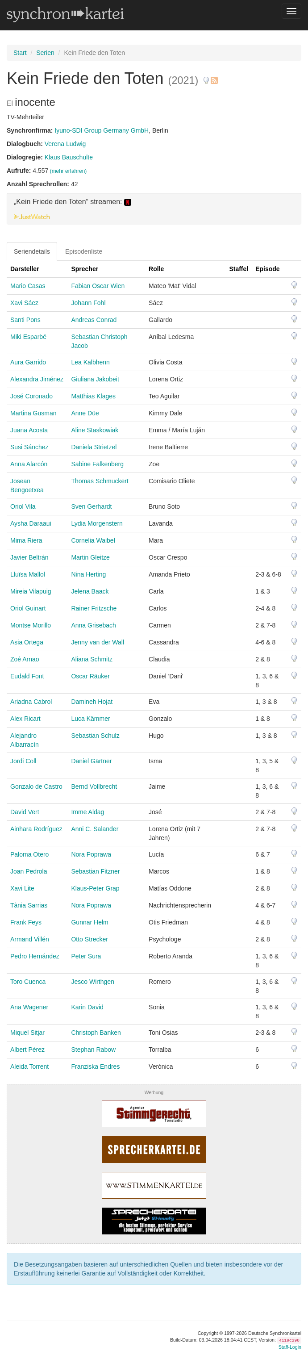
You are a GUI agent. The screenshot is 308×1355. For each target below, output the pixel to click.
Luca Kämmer (90, 718)
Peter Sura (86, 956)
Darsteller (24, 268)
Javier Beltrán (29, 557)
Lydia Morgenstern (96, 523)
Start (20, 52)
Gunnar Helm (89, 922)
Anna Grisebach (93, 625)
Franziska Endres (95, 1066)
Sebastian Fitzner (95, 871)
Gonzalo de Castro (36, 786)
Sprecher (84, 268)
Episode (267, 268)
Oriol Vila (23, 506)
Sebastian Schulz (95, 735)
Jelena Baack (89, 591)
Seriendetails (32, 251)
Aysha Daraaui (30, 523)
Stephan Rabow (93, 1049)
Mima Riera (26, 540)
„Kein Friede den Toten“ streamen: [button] (72, 202)
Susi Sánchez (29, 447)
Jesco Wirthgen (92, 981)
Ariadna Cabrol (31, 701)
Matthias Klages (93, 396)
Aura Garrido (28, 362)
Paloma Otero (29, 854)
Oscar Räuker (90, 676)
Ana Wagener (29, 1007)
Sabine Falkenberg (97, 464)
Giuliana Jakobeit (95, 379)
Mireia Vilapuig (30, 591)
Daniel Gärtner (91, 761)
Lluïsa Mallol (27, 574)
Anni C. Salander (94, 828)
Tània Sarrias (28, 905)
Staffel (238, 268)
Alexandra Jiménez (36, 379)
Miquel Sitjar (27, 1032)
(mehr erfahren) (68, 171)
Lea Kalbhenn (90, 362)
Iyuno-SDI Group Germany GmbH (101, 130)
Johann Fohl (88, 302)
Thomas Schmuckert (99, 481)
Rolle (156, 268)
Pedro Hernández (34, 956)
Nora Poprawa (91, 854)
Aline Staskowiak (94, 430)
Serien (45, 52)
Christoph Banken (96, 1032)
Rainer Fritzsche (94, 608)
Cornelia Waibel (93, 540)
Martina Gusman (33, 413)
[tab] (154, 208)
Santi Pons (25, 319)
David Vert (24, 812)
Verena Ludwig (65, 143)
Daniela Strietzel (94, 447)
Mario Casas (28, 285)
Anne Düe (85, 413)
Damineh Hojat (91, 701)
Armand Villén (29, 939)
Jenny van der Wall (97, 642)
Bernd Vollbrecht (94, 786)
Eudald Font (27, 676)
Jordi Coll (23, 761)
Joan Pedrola (28, 871)
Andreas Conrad (94, 319)
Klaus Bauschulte (69, 157)
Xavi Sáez (24, 302)
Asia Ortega (26, 642)
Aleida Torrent (29, 1066)
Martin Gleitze (90, 557)
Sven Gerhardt (91, 506)
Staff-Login (290, 1347)
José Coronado (31, 396)
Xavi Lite (22, 888)
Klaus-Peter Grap (95, 888)
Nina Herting (88, 574)
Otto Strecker (89, 939)
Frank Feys (26, 922)
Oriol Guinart (28, 608)
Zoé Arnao (24, 659)
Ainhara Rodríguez (36, 828)
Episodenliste (83, 251)
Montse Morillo (30, 625)
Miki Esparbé (28, 336)
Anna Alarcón (28, 464)
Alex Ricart (25, 718)
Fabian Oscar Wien (98, 285)
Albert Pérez (27, 1049)
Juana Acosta (29, 430)
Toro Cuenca (28, 981)
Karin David (87, 1007)
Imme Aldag (87, 812)
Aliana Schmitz (91, 659)
